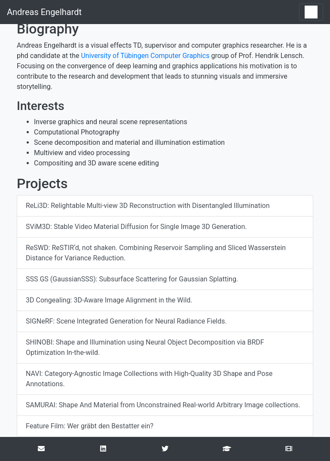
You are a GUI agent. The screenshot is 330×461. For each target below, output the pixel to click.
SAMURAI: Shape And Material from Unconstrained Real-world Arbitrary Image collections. (163, 405)
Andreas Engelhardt (44, 12)
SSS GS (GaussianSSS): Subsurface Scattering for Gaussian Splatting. (132, 279)
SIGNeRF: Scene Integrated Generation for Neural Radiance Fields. (126, 321)
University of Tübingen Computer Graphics (145, 56)
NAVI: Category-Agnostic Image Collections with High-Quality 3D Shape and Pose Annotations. (149, 378)
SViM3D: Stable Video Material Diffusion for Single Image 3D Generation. (136, 227)
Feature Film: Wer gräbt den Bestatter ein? (89, 426)
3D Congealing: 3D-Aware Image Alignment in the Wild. (109, 300)
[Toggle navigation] (311, 12)
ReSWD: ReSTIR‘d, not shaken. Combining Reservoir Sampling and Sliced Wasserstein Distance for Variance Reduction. (156, 253)
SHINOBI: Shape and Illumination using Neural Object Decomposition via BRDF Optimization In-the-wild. (145, 347)
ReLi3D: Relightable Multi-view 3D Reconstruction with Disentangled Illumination (148, 205)
